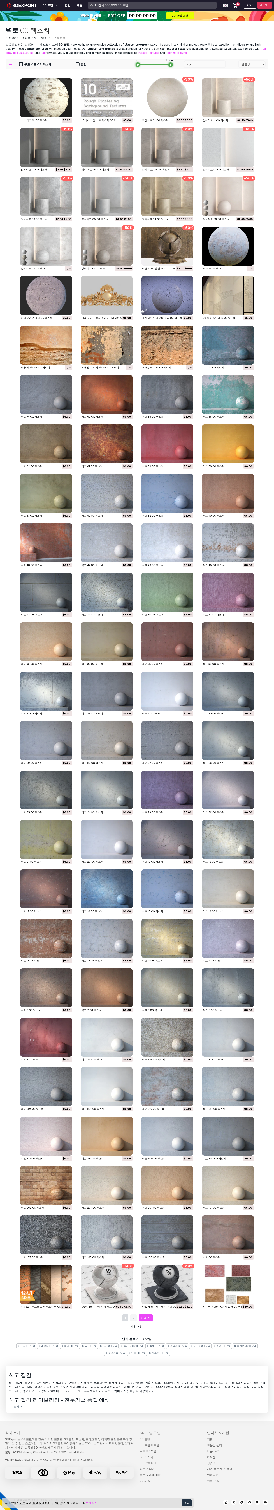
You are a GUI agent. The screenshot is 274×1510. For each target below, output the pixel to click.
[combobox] (205, 64)
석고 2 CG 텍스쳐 (31, 1059)
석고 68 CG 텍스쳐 (153, 416)
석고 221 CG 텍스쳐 (93, 1109)
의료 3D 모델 (222, 1346)
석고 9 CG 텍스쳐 (213, 960)
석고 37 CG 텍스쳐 (213, 614)
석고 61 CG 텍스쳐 (92, 466)
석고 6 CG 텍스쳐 (152, 1010)
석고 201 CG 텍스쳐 (93, 1207)
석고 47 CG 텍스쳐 (92, 565)
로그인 (250, 5)
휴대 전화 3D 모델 (131, 1346)
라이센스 (213, 1457)
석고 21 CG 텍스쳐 (31, 861)
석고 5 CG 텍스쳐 (213, 1010)
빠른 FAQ (213, 1451)
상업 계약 (213, 1463)
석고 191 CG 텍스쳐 (214, 1207)
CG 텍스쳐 (146, 1457)
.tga (21, 53)
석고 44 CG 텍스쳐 (31, 614)
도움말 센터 (214, 1445)
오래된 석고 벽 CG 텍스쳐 (156, 367)
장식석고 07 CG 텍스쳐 (216, 169)
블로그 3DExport (150, 1475)
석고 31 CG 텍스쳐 (152, 713)
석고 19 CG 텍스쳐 (152, 861)
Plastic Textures (148, 53)
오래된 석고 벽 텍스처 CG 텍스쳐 (100, 367)
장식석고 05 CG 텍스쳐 (95, 219)
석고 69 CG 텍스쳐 (92, 416)
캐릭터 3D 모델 (48, 1346)
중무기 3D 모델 (115, 1353)
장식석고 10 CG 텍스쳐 (34, 169)
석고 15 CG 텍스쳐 (152, 911)
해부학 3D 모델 (159, 1353)
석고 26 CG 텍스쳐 (213, 763)
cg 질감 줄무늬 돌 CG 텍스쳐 (219, 318)
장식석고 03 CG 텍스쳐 (216, 219)
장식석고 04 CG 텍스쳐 (155, 219)
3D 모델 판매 (148, 1463)
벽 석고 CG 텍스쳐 (213, 268)
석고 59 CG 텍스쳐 (153, 466)
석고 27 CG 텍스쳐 (152, 763)
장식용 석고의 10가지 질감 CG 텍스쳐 (224, 1306)
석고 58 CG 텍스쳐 (213, 466)
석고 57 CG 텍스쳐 (31, 515)
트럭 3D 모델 (137, 1353)
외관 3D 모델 (108, 1346)
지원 (210, 1439)
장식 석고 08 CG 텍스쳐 (155, 169)
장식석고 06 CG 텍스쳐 (34, 219)
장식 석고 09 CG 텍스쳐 (95, 169)
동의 (186, 1502)
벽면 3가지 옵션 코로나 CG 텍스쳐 (161, 268)
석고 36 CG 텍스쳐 (31, 664)
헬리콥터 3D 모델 (245, 1346)
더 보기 (17, 1406)
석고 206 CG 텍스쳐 (214, 1158)
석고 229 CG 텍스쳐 (153, 1059)
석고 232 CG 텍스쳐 (93, 1059)
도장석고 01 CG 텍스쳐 (155, 120)
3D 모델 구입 (150, 1432)
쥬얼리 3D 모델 (177, 1346)
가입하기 (265, 5)
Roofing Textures (177, 53)
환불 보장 (213, 1481)
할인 (81, 64)
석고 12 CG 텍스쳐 (92, 960)
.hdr (32, 53)
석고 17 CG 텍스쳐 (31, 911)
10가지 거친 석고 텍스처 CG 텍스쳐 (102, 120)
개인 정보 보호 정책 (219, 1469)
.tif (26, 53)
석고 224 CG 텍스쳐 (32, 1109)
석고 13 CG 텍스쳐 (31, 960)
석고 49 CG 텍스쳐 (213, 515)
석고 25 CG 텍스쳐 (31, 812)
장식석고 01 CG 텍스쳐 (95, 268)
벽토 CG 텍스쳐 (211, 1257)
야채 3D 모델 (155, 1346)
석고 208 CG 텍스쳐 (153, 1158)
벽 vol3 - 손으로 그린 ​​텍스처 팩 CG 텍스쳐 (45, 1306)
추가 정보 (91, 1503)
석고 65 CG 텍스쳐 (213, 416)
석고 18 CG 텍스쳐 (213, 861)
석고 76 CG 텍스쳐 (213, 367)
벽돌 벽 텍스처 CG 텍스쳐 (35, 367)
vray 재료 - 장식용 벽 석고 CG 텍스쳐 (103, 1306)
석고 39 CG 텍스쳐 (92, 614)
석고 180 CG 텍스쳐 (153, 1257)
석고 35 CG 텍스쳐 (152, 664)
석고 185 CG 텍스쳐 (32, 1257)
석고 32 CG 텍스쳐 (92, 713)
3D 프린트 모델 (149, 1445)
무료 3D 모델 (148, 1451)
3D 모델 (145, 1439)
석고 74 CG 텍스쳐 (31, 416)
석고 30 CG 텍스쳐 (213, 713)
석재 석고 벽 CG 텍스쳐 (34, 120)
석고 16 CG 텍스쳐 (92, 911)
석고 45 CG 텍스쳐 (213, 565)
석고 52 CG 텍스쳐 (153, 515)
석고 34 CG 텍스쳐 (213, 664)
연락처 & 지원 (218, 1432)
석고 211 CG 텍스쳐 (92, 1158)
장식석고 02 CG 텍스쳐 (34, 268)
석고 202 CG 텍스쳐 (32, 1207)
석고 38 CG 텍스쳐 (152, 614)
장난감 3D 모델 (200, 1346)
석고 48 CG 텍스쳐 (31, 565)
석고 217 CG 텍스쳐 (214, 1109)
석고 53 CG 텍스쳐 (92, 515)
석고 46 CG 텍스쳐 (153, 565)
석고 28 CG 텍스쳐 (92, 763)
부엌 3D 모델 (70, 1346)
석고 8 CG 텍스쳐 (31, 1010)
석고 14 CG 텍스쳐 (213, 911)
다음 (145, 1318)
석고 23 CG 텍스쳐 (152, 812)
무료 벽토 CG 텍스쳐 (35, 64)
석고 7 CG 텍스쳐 (91, 1010)
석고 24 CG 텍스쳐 (92, 812)
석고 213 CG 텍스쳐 (32, 1158)
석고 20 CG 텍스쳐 (92, 861)
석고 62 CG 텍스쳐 (31, 466)
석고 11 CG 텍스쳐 (152, 960)
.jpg (263, 49)
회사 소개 (12, 1432)
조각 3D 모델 (26, 1346)
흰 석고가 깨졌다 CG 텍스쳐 (36, 318)
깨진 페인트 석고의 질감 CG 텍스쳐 (162, 318)
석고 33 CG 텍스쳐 (31, 713)
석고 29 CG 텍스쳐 (31, 763)
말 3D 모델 (89, 1346)
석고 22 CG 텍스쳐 (213, 812)
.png (8, 53)
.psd (15, 53)
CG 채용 (145, 1481)
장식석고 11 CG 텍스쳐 (215, 120)
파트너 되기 (147, 1469)
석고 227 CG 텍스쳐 (214, 1059)
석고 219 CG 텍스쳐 (153, 1109)
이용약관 (213, 1475)
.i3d (43, 53)
